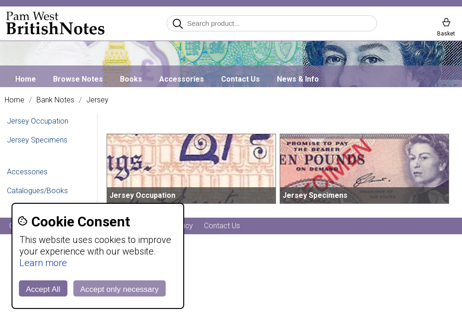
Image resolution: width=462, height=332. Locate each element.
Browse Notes (78, 79)
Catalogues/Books (37, 190)
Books (131, 79)
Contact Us (240, 79)
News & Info (298, 79)
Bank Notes (55, 100)
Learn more (43, 262)
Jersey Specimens (37, 140)
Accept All (43, 289)
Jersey (97, 100)
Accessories (181, 79)
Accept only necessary (119, 289)
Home (25, 79)
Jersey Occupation (37, 121)
